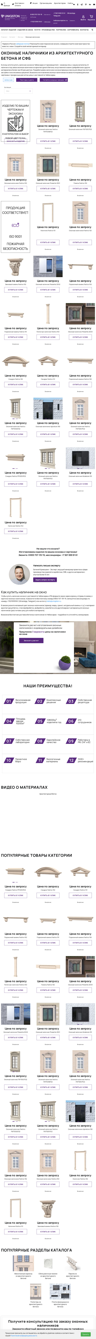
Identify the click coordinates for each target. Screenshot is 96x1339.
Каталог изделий (8, 30)
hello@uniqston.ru (60, 20)
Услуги (37, 30)
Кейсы (70, 3)
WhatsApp (71, 13)
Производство (48, 30)
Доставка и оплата (18, 4)
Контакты (84, 30)
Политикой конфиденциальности (24, 1335)
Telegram (56, 16)
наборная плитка (22, 44)
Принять (85, 1334)
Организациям (46, 3)
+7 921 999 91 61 (36, 22)
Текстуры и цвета (27, 80)
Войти (83, 19)
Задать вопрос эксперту (45, 580)
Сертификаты (73, 30)
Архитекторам (60, 3)
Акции (34, 3)
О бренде (5, 4)
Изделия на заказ (25, 30)
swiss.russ (8, 80)
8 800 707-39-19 (36, 14)
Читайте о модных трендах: (54, 80)
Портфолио (61, 30)
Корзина (91, 19)
